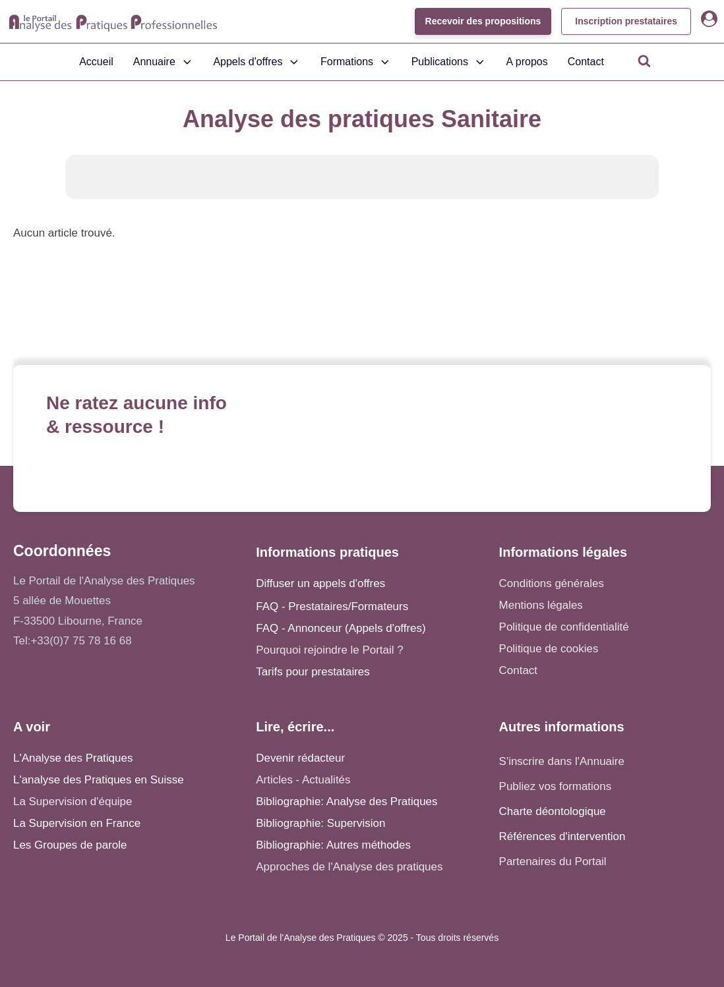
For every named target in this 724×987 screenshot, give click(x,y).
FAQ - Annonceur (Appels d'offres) (340, 628)
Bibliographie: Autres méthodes (333, 845)
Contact (586, 61)
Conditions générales (551, 583)
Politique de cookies (549, 648)
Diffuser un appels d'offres (320, 583)
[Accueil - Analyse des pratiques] (113, 21)
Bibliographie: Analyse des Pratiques (346, 801)
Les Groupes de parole (70, 845)
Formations (356, 62)
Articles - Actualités (303, 780)
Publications (449, 62)
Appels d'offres (257, 62)
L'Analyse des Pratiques (73, 758)
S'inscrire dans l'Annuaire (561, 761)
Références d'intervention (562, 836)
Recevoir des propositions (483, 21)
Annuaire (163, 62)
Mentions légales (541, 605)
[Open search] (644, 60)
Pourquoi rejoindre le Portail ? (329, 650)
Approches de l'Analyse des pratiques (349, 866)
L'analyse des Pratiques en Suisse (98, 780)
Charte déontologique (552, 811)
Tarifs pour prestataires (312, 671)
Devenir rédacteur (300, 758)
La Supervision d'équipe (72, 801)
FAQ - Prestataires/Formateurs (332, 606)
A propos (527, 61)
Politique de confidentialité (564, 627)
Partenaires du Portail (554, 861)
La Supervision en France (76, 823)
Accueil (96, 61)
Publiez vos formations (555, 786)
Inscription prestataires (626, 21)
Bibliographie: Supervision (320, 823)
